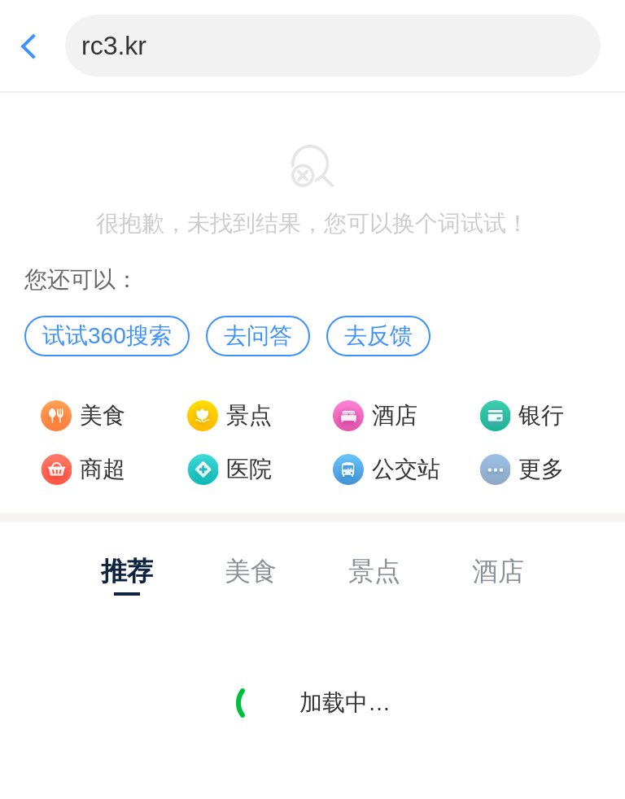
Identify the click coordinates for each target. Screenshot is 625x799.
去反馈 (378, 335)
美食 (102, 415)
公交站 (406, 469)
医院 (249, 469)
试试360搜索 (107, 335)
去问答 (258, 335)
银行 (541, 415)
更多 (541, 469)
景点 (249, 415)
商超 (102, 469)
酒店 (394, 415)
